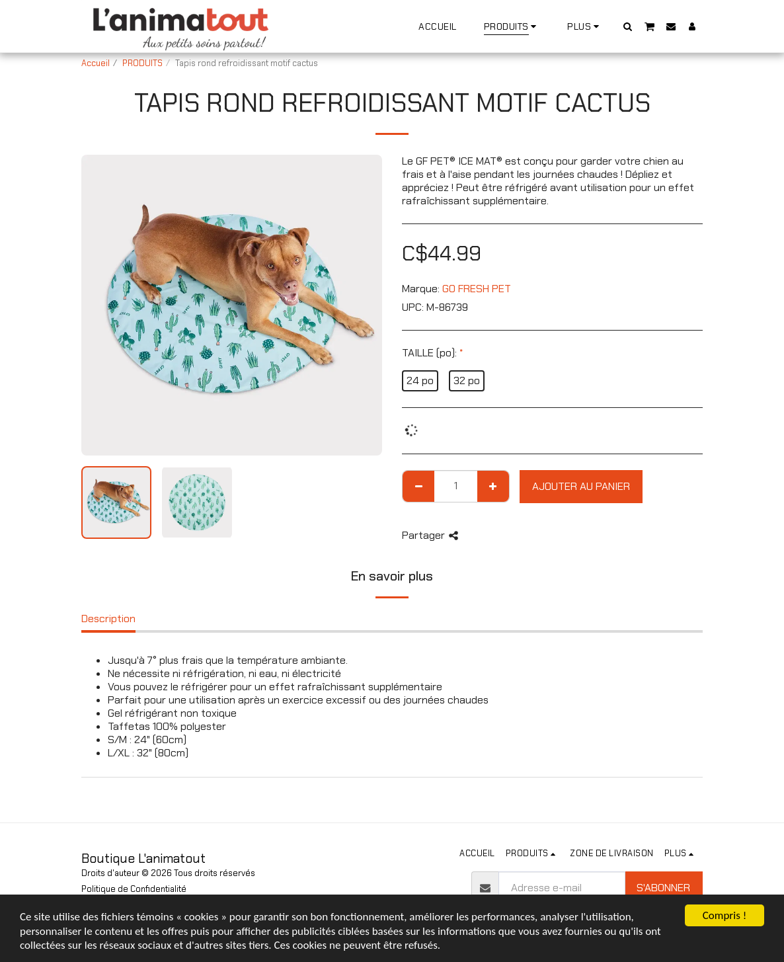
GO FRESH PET (476, 289)
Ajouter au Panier (581, 486)
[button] (628, 26)
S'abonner (663, 888)
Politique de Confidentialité (133, 889)
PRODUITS (142, 63)
